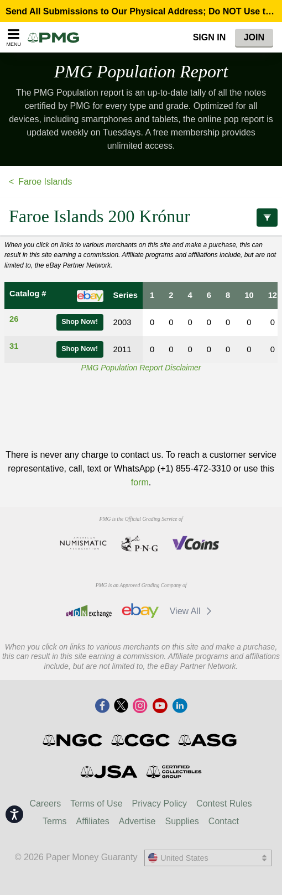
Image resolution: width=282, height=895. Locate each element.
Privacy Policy (159, 803)
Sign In (209, 37)
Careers (45, 803)
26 (13, 319)
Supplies (182, 821)
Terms (55, 821)
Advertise (137, 821)
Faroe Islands (45, 181)
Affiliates (92, 821)
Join (254, 37)
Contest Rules (224, 803)
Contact (223, 821)
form (140, 482)
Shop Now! (79, 322)
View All (193, 611)
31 (13, 346)
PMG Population (141, 71)
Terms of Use (96, 803)
